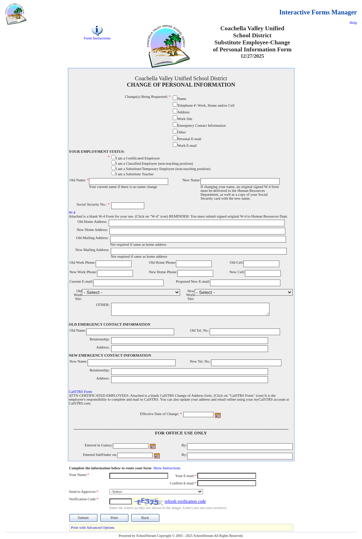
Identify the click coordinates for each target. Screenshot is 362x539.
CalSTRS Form (80, 392)
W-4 (72, 212)
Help (353, 23)
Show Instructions (166, 468)
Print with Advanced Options (93, 527)
